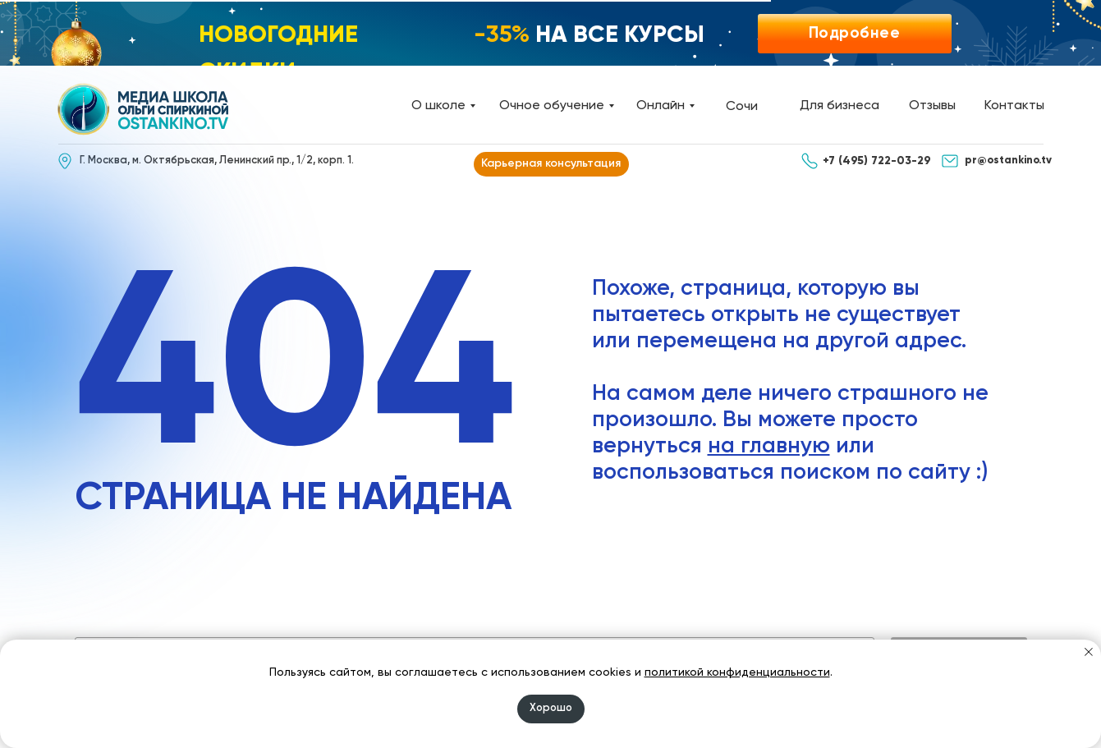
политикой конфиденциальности (737, 672)
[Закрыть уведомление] (1088, 652)
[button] (855, 33)
